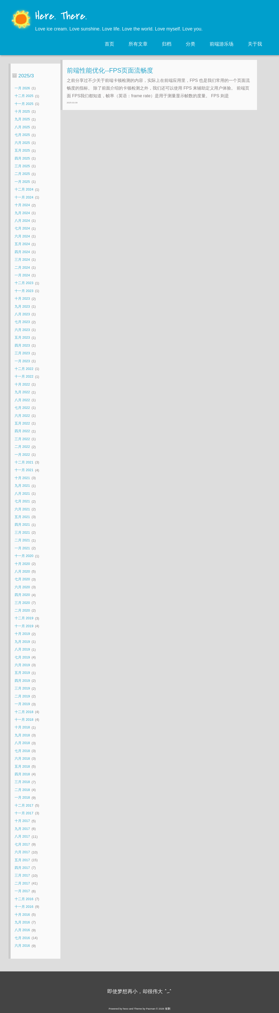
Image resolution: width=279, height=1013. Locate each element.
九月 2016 (22, 922)
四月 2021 (22, 525)
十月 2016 (22, 915)
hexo (126, 1008)
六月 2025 (22, 143)
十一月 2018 (24, 720)
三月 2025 (22, 166)
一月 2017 (22, 891)
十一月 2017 (24, 813)
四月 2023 (22, 345)
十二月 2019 (24, 618)
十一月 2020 (24, 556)
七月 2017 (22, 844)
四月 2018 (22, 774)
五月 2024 (22, 244)
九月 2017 (22, 829)
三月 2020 (22, 603)
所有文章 (138, 44)
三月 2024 (22, 260)
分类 (190, 44)
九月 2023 (22, 306)
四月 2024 (22, 252)
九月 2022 (22, 392)
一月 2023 (22, 361)
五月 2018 (22, 766)
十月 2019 (22, 634)
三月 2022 (22, 439)
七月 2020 (22, 579)
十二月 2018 (24, 712)
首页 (109, 44)
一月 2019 (22, 704)
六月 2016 (22, 946)
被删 (167, 1008)
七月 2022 (22, 408)
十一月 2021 (24, 470)
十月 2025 (22, 111)
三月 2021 (22, 532)
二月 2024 (22, 267)
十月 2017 (22, 821)
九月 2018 (22, 735)
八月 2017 (22, 837)
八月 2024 (22, 221)
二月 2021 (22, 540)
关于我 (255, 44)
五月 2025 (22, 151)
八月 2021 (22, 494)
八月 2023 (22, 314)
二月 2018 (22, 790)
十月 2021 (22, 478)
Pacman (150, 1008)
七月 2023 (22, 322)
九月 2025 (22, 119)
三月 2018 (22, 782)
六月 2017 (22, 852)
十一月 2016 (24, 907)
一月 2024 (22, 275)
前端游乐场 (221, 44)
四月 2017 (22, 868)
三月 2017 (22, 876)
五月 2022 (22, 423)
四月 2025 (22, 158)
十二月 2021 (24, 462)
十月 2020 (22, 564)
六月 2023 (22, 330)
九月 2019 (22, 642)
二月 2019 (22, 696)
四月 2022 (22, 431)
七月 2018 (22, 751)
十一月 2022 (24, 377)
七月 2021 (22, 501)
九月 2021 (22, 486)
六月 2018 (22, 758)
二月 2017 (22, 883)
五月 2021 (22, 517)
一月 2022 (22, 455)
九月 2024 (22, 213)
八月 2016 (22, 930)
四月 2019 (22, 681)
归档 (166, 44)
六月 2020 (22, 587)
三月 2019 (22, 689)
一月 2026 (22, 88)
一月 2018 (22, 798)
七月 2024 (22, 229)
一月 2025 (22, 182)
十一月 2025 (24, 104)
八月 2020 (22, 571)
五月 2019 (22, 673)
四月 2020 (22, 595)
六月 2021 (22, 509)
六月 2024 (22, 236)
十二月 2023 (24, 283)
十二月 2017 (24, 805)
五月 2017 (22, 860)
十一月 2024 (24, 197)
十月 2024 (22, 205)
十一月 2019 (24, 626)
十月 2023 (22, 299)
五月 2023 (22, 338)
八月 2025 (22, 127)
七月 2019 (22, 657)
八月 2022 (22, 400)
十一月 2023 (24, 291)
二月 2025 (22, 174)
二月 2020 (22, 610)
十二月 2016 (24, 899)
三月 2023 (22, 353)
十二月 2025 (24, 96)
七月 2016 (22, 938)
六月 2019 (22, 665)
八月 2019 (22, 650)
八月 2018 (22, 743)
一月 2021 (22, 548)
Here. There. (61, 16)
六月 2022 (22, 416)
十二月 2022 (24, 369)
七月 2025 (22, 135)
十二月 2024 (24, 190)
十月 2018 (22, 727)
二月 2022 (22, 447)
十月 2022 (22, 384)
